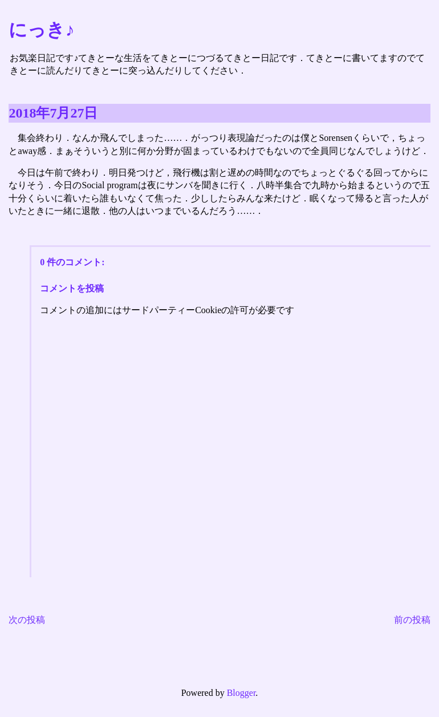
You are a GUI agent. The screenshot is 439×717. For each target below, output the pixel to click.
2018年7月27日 (53, 113)
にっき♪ (41, 29)
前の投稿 (412, 620)
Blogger (241, 693)
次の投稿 (27, 620)
